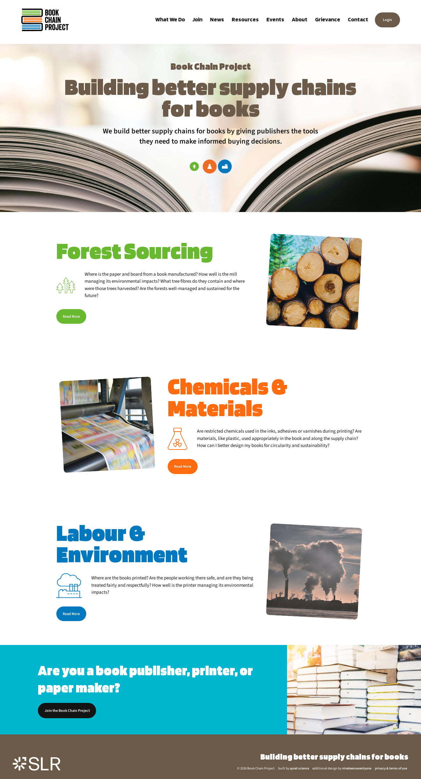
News (217, 19)
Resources (245, 19)
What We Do (170, 19)
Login (387, 20)
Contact (358, 19)
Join (197, 19)
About (299, 19)
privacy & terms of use (391, 768)
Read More (71, 316)
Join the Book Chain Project (67, 710)
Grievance (327, 19)
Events (275, 19)
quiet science (299, 768)
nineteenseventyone (356, 768)
